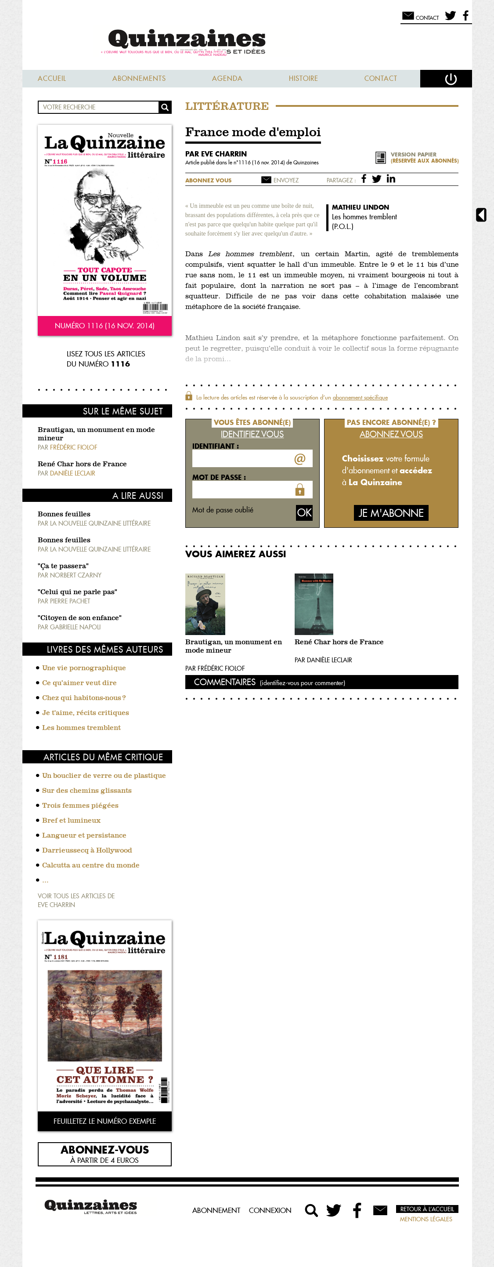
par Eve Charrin (216, 153)
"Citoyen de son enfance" (80, 618)
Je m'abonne (391, 513)
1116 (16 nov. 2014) (262, 162)
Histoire (303, 78)
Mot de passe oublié (222, 509)
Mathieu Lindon (360, 207)
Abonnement (216, 1210)
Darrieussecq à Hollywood (87, 850)
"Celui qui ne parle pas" (77, 592)
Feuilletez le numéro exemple (105, 1121)
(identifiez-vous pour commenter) (302, 683)
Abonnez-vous (105, 1149)
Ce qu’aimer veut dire (79, 683)
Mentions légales (426, 1219)
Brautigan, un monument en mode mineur (233, 646)
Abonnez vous (208, 180)
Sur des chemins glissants (87, 791)
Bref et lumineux (71, 820)
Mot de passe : (219, 477)
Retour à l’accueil (427, 1209)
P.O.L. (342, 226)
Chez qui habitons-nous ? (84, 698)
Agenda (227, 78)
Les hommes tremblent (81, 728)
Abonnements (139, 78)
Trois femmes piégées (80, 806)
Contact (380, 78)
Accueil (52, 78)
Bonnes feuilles (64, 514)
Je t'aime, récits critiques (85, 713)
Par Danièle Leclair (323, 660)
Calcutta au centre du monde (91, 865)
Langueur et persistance (84, 835)
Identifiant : (215, 446)
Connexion (270, 1210)
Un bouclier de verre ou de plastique (104, 776)
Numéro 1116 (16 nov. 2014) (105, 325)
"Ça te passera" (63, 566)
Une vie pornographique (84, 668)
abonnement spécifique (360, 397)
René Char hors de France (82, 464)
